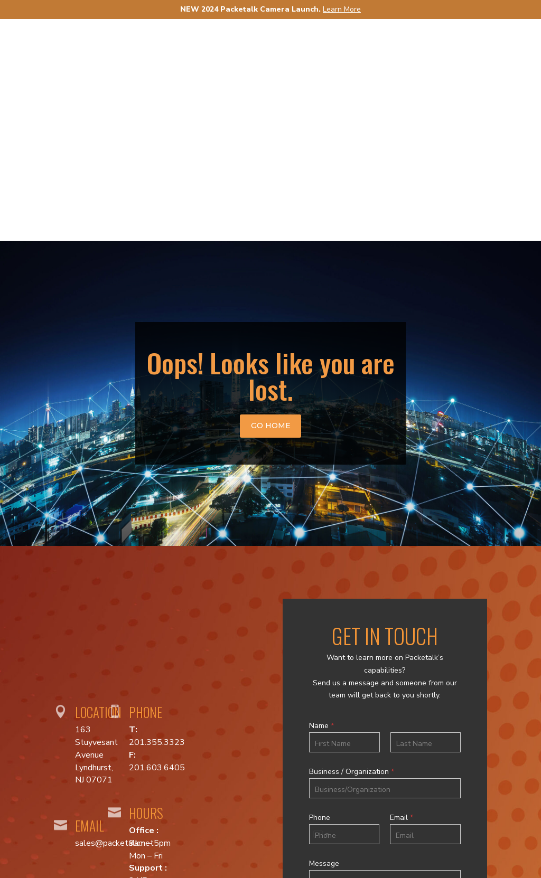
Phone (319, 596)
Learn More (342, 9)
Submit (385, 741)
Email (401, 596)
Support (467, 50)
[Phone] (344, 612)
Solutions (354, 50)
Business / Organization (351, 550)
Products (274, 50)
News (412, 50)
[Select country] (320, 612)
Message (324, 642)
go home (271, 204)
